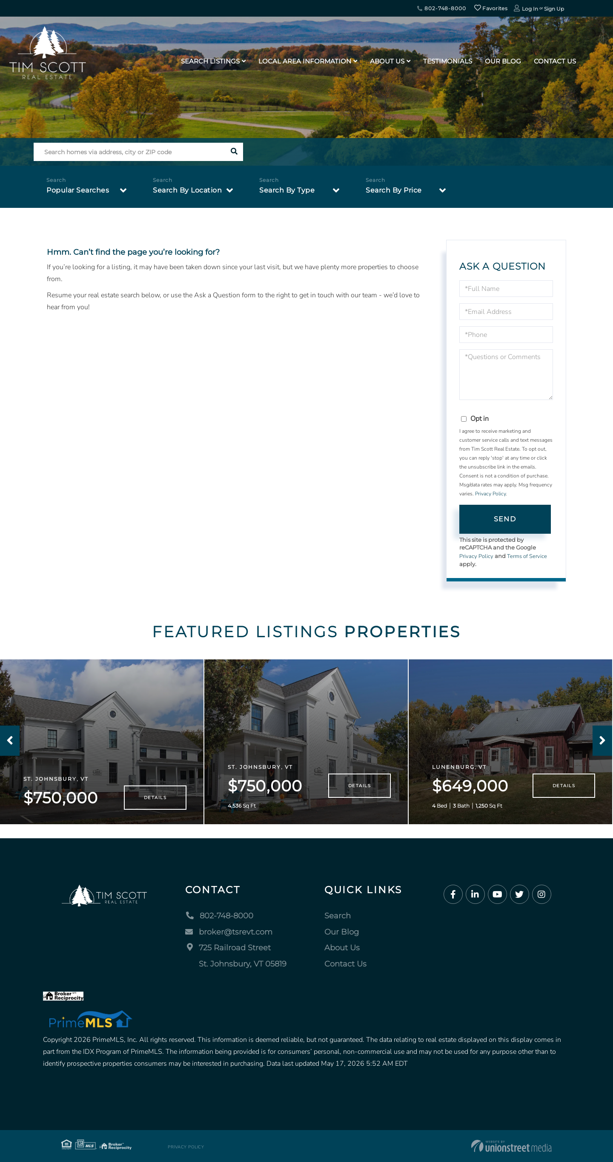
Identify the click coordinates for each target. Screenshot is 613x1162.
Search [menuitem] (337, 915)
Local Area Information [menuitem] (304, 61)
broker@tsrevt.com (228, 932)
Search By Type (287, 190)
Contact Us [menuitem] (555, 61)
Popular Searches (77, 190)
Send (505, 519)
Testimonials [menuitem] (447, 61)
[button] (234, 152)
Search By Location (187, 190)
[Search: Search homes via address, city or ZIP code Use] (129, 152)
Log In (530, 9)
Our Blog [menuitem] (503, 61)
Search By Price (394, 190)
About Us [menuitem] (387, 61)
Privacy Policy (490, 493)
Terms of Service (527, 556)
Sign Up (554, 9)
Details (155, 797)
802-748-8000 (441, 8)
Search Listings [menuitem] (210, 61)
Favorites (490, 8)
